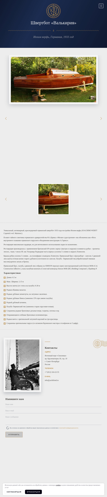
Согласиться (14, 492)
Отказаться (33, 492)
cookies (58, 485)
